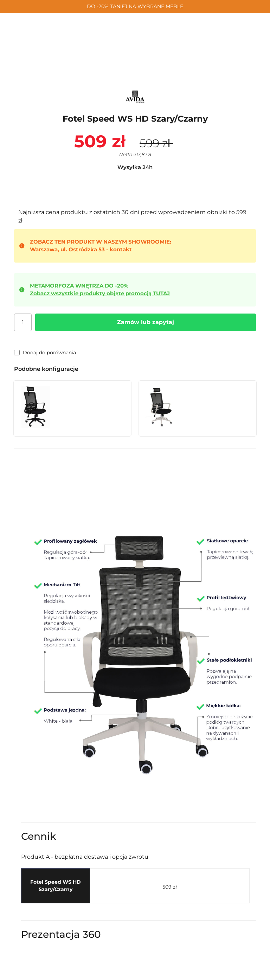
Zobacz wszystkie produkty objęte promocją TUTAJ (100, 293)
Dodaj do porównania (45, 352)
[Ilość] (23, 322)
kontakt (121, 249)
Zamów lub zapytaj (145, 322)
